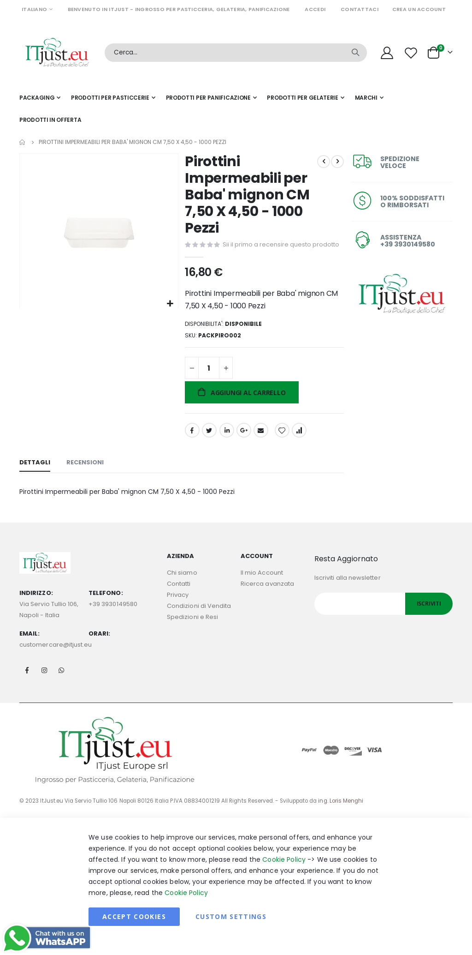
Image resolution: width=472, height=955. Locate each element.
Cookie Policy (284, 874)
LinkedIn (225, 444)
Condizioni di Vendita (199, 621)
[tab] (34, 477)
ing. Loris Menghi (340, 816)
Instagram (44, 685)
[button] (169, 303)
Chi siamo (182, 588)
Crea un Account (419, 9)
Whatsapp (61, 685)
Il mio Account (262, 588)
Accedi (315, 9)
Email (260, 444)
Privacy (178, 610)
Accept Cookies (134, 931)
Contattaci (359, 9)
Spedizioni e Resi (192, 632)
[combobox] (236, 52)
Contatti (179, 599)
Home (22, 142)
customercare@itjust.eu (55, 659)
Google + (243, 444)
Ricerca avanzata (267, 599)
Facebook (191, 444)
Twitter (208, 444)
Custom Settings (230, 931)
